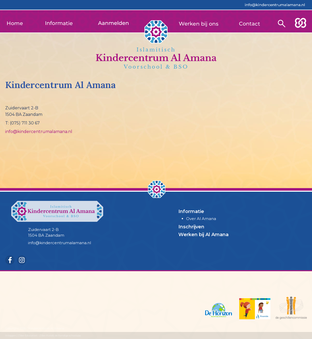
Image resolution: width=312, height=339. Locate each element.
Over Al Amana (201, 218)
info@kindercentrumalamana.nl (38, 131)
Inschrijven (191, 227)
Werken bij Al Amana (203, 234)
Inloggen (10, 335)
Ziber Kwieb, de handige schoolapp (60, 335)
